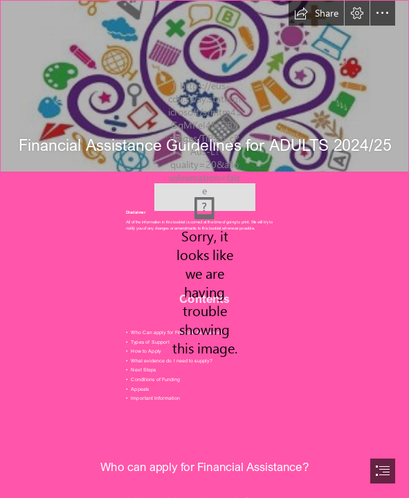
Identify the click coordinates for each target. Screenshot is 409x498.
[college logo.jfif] (205, 191)
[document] (204, 249)
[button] (316, 13)
